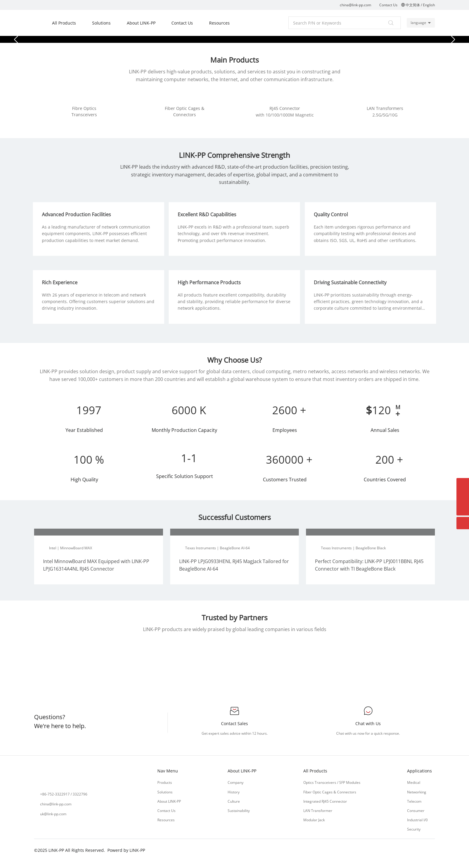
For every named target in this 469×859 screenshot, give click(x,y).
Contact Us (388, 4)
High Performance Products (210, 280)
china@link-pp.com (355, 4)
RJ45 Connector (284, 108)
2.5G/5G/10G (385, 115)
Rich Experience (61, 280)
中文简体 (413, 4)
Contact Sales (234, 721)
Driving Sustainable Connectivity (351, 280)
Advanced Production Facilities (77, 212)
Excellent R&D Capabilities (208, 212)
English (429, 4)
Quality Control (332, 212)
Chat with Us (368, 721)
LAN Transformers (385, 108)
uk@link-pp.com (53, 811)
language (417, 22)
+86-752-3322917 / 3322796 (63, 792)
